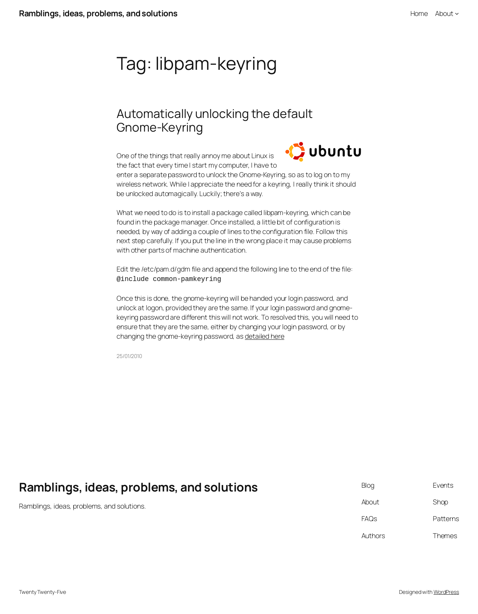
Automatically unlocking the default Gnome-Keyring (215, 120)
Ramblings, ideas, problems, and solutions (98, 13)
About (444, 13)
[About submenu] (457, 13)
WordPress (446, 591)
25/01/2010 (129, 355)
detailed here (264, 335)
